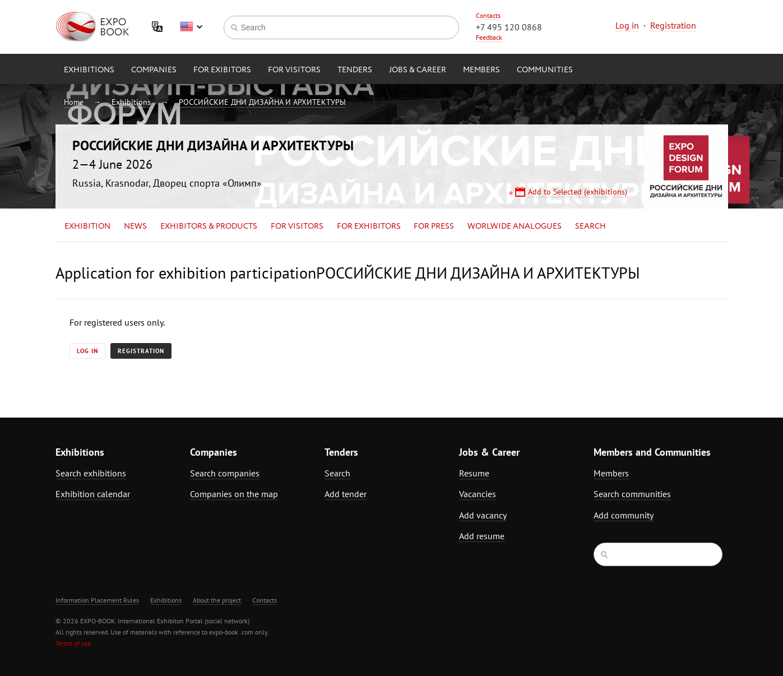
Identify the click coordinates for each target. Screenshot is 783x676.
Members (481, 70)
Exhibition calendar (92, 493)
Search (590, 226)
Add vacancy (483, 515)
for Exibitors (222, 70)
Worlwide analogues (514, 226)
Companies (154, 70)
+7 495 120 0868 (509, 27)
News (135, 226)
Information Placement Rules (97, 600)
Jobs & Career (417, 70)
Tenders (354, 70)
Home (74, 102)
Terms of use (73, 643)
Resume (474, 473)
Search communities (632, 493)
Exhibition (87, 226)
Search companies (225, 473)
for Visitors (294, 70)
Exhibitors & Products (208, 226)
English (191, 26)
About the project (217, 600)
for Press (434, 226)
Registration (673, 25)
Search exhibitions (90, 473)
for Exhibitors (369, 226)
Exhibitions (89, 70)
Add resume (481, 535)
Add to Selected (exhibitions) (577, 192)
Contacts (488, 15)
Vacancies (477, 493)
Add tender (346, 493)
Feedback (489, 37)
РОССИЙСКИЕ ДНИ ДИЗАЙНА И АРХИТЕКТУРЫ (262, 102)
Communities (545, 70)
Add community (624, 515)
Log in (627, 25)
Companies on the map (234, 493)
